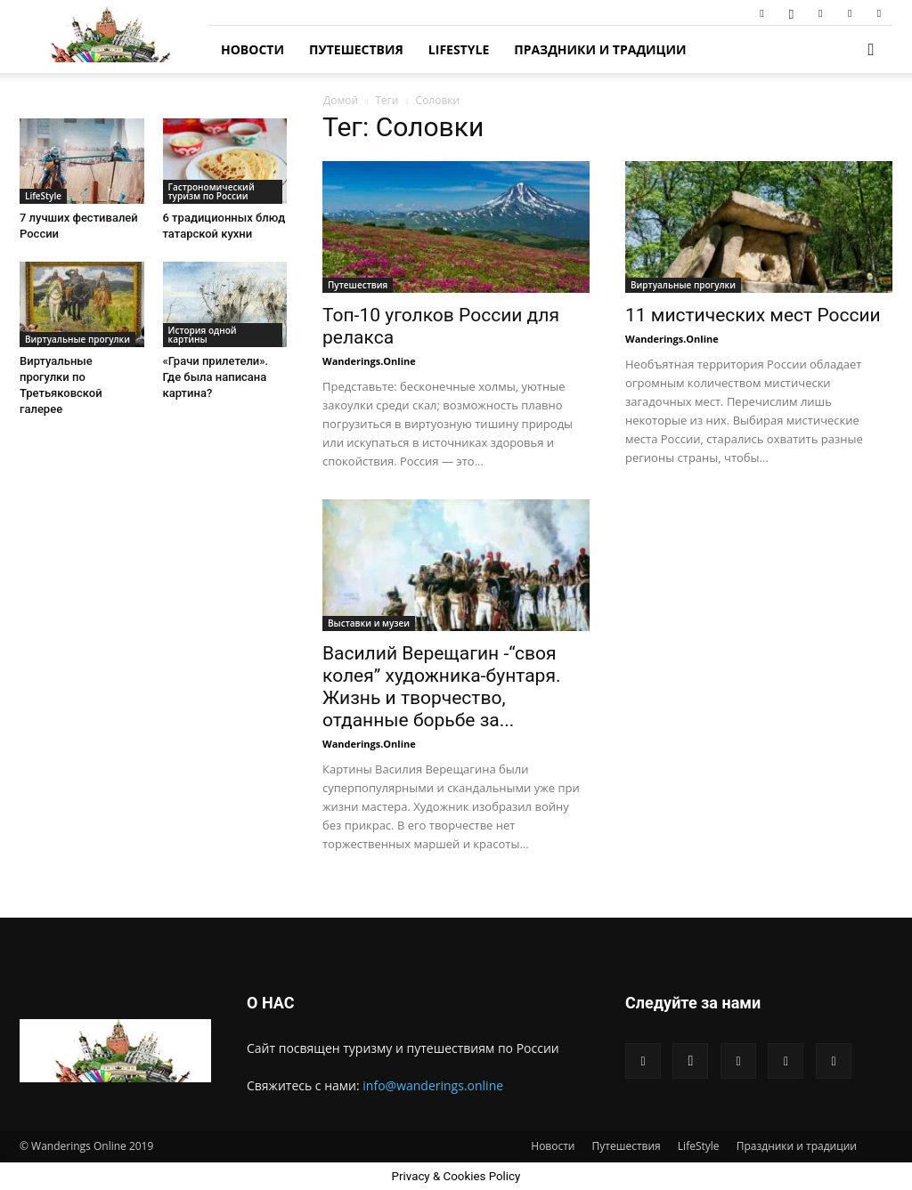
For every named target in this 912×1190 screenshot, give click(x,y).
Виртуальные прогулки (683, 285)
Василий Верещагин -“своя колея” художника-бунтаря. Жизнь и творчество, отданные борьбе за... (441, 687)
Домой (340, 100)
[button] (871, 50)
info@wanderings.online (432, 1085)
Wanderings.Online (369, 361)
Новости (252, 49)
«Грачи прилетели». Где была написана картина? (216, 377)
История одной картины (202, 334)
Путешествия (356, 49)
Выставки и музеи (369, 623)
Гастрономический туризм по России (211, 191)
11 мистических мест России (753, 315)
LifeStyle (458, 49)
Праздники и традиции (600, 49)
